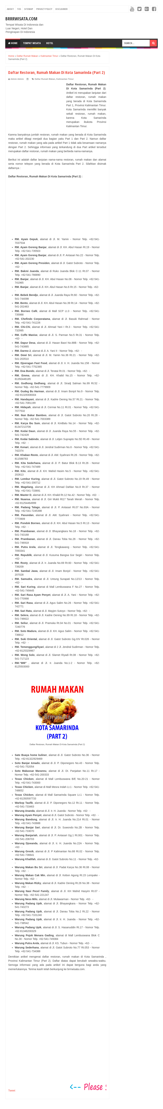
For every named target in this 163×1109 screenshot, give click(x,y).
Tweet (11, 1090)
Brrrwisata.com (21, 18)
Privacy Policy (44, 9)
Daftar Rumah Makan (45, 79)
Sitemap (28, 9)
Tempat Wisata (32, 43)
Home (12, 43)
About (10, 9)
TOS (19, 9)
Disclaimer (61, 9)
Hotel (49, 43)
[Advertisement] (36, 105)
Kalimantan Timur (65, 79)
